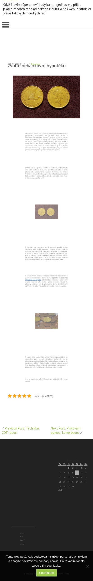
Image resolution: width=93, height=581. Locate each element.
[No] (87, 566)
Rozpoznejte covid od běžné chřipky (23, 538)
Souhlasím (46, 573)
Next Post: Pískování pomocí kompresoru (65, 430)
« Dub (63, 485)
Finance (37, 79)
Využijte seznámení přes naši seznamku (23, 540)
